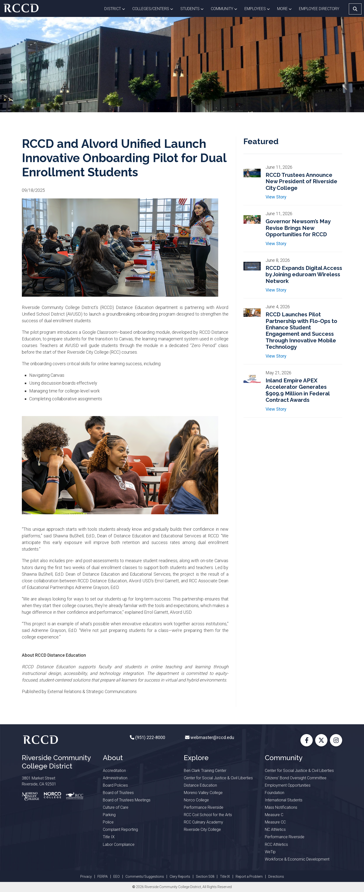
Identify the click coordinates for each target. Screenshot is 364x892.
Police (108, 822)
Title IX (109, 837)
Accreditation (114, 770)
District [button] (116, 8)
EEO (116, 876)
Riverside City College (202, 829)
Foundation (274, 792)
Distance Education (200, 785)
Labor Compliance (119, 844)
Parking (109, 814)
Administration (115, 778)
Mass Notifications (281, 807)
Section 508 (205, 876)
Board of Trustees (118, 792)
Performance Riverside (203, 807)
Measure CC (275, 822)
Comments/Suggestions (144, 876)
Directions (276, 876)
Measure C (274, 814)
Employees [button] (258, 8)
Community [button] (226, 8)
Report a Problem (249, 876)
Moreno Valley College (203, 792)
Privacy (86, 876)
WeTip (270, 852)
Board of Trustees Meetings (126, 800)
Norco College (196, 800)
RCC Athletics (276, 844)
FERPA (102, 876)
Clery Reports (180, 876)
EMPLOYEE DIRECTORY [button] (319, 8)
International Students (283, 800)
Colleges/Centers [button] (154, 8)
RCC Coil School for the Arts (208, 814)
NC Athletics (275, 829)
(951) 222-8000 (149, 737)
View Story (276, 196)
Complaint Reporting (120, 829)
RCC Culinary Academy (203, 822)
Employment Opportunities (287, 785)
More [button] (286, 8)
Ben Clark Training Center (205, 770)
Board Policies (115, 785)
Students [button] (193, 8)
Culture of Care (115, 807)
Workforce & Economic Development (297, 859)
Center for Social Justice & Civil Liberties (218, 778)
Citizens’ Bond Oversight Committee (295, 778)
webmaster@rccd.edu (211, 737)
